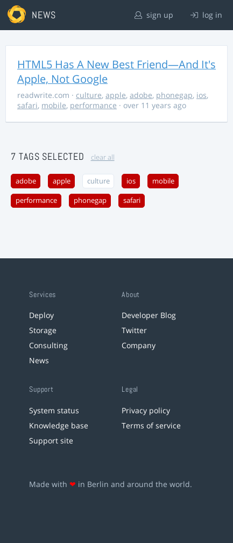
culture (89, 95)
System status (54, 410)
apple (115, 95)
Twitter (134, 330)
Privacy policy (146, 410)
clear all (103, 157)
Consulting (48, 345)
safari (27, 105)
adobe (141, 95)
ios (201, 95)
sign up (154, 15)
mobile (53, 105)
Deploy (41, 315)
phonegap (174, 95)
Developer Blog (149, 315)
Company (139, 345)
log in (206, 15)
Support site (51, 440)
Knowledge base (58, 425)
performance (93, 105)
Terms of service (151, 425)
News (39, 360)
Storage (43, 330)
